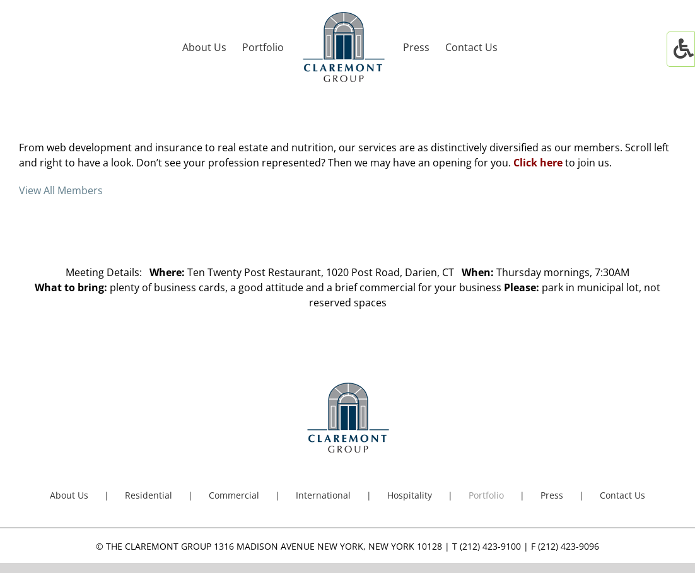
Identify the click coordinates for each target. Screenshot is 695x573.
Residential (148, 495)
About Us (69, 495)
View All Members (61, 190)
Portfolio (486, 495)
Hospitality (409, 495)
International (323, 495)
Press (551, 495)
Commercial (234, 495)
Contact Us (622, 495)
